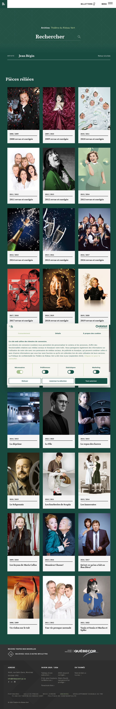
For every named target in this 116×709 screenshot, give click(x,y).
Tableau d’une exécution (46, 674)
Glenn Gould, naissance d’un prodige (64, 680)
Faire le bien (80, 674)
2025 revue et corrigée (63, 674)
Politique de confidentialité (62, 696)
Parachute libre (47, 685)
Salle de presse (31, 694)
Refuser (25, 381)
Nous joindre (49, 694)
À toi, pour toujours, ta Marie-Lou (49, 679)
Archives (64, 694)
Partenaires (13, 694)
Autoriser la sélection (58, 381)
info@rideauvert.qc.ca (17, 679)
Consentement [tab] (24, 333)
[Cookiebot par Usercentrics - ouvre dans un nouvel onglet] (97, 326)
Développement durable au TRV (88, 694)
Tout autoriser (91, 381)
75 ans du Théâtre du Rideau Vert (28, 696)
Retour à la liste (104, 56)
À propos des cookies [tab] (92, 333)
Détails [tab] (58, 333)
